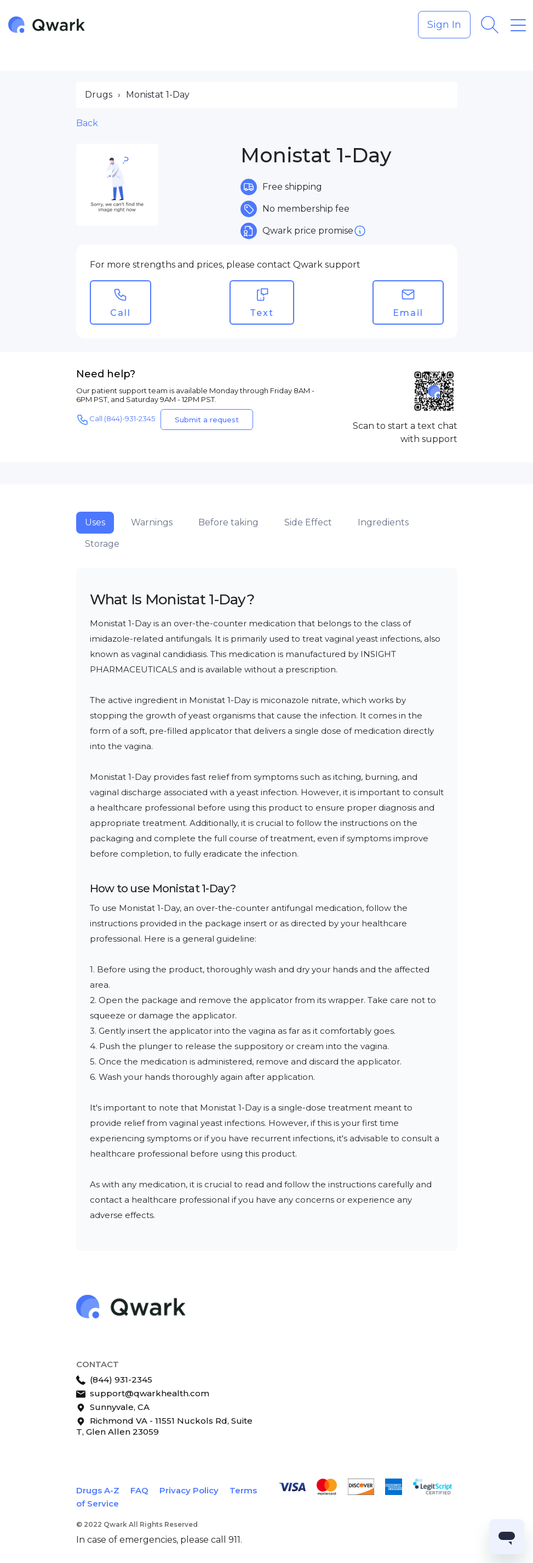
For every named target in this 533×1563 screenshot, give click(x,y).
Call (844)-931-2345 (115, 419)
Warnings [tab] (152, 522)
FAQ (139, 1490)
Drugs (98, 94)
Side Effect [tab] (308, 522)
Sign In (444, 25)
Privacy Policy (189, 1490)
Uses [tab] (95, 522)
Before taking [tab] (228, 522)
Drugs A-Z (97, 1490)
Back (87, 123)
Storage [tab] (102, 544)
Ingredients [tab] (383, 522)
